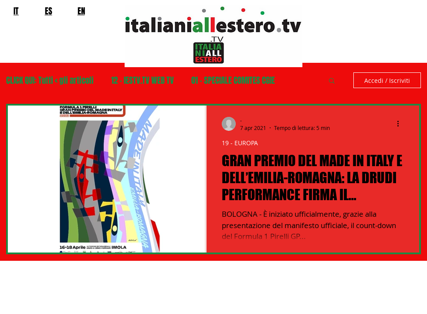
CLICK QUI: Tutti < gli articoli (50, 80)
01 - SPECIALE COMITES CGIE (233, 80)
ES (48, 11)
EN (81, 11)
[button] (332, 81)
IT (16, 11)
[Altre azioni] (401, 124)
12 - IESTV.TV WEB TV (142, 80)
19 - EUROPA (240, 143)
